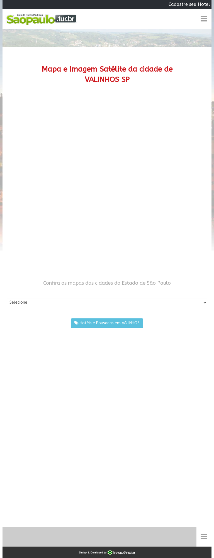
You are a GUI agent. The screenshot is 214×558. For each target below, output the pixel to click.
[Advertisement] (107, 138)
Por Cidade (16, 292)
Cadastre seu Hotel (189, 4)
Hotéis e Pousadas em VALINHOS (107, 323)
